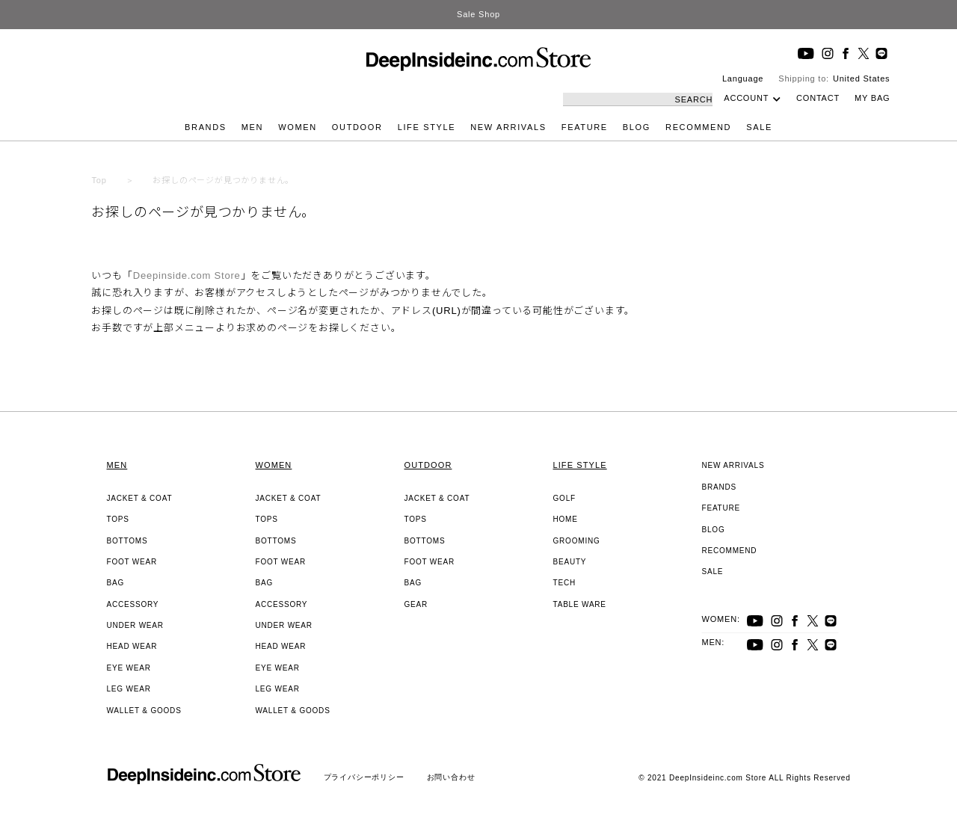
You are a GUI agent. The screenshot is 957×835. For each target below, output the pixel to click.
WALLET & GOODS (144, 710)
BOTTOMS (127, 541)
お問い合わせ (451, 777)
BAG (116, 583)
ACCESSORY (133, 604)
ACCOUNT (746, 97)
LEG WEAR (129, 689)
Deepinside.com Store (187, 275)
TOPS (118, 519)
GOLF (564, 498)
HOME (565, 519)
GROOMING (576, 541)
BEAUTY (570, 562)
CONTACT (818, 97)
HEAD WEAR (132, 646)
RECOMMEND (698, 127)
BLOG (636, 127)
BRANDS (206, 127)
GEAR (416, 604)
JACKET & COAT (140, 498)
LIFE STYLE (427, 127)
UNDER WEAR (135, 625)
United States (861, 78)
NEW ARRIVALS (508, 127)
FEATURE (584, 127)
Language (742, 78)
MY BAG (872, 97)
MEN (252, 127)
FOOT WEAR (132, 562)
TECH (564, 583)
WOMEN (297, 127)
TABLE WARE (579, 604)
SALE (759, 127)
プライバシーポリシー (364, 777)
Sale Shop (478, 14)
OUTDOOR (357, 127)
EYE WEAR (129, 668)
